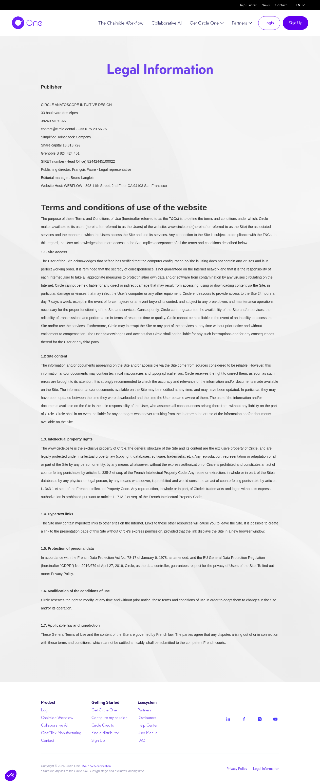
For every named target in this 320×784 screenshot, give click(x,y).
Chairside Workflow (57, 717)
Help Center (247, 5)
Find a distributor (105, 732)
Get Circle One (104, 710)
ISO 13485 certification (96, 766)
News (265, 5)
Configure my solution (109, 717)
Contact (281, 5)
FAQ (141, 740)
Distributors (147, 717)
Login (269, 22)
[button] (300, 5)
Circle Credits (102, 725)
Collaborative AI (167, 23)
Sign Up (295, 22)
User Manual (148, 732)
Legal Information (266, 769)
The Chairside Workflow (120, 23)
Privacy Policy (237, 769)
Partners (144, 710)
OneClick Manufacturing (61, 732)
